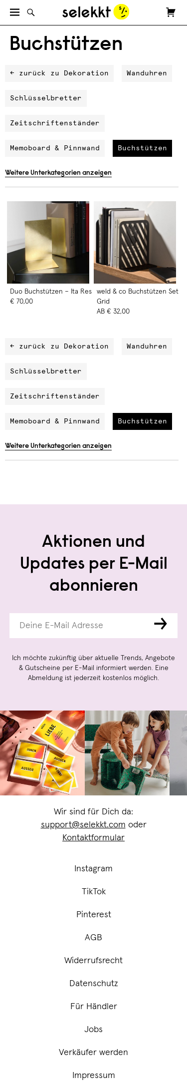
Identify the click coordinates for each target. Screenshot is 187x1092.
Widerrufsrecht (93, 960)
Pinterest (93, 914)
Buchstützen (142, 148)
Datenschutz (93, 983)
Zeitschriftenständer (55, 123)
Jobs (93, 1029)
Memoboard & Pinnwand (55, 148)
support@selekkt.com (83, 824)
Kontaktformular (93, 837)
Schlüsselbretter (46, 98)
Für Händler (93, 1006)
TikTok (94, 891)
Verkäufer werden (93, 1052)
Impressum (93, 1075)
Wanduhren (147, 73)
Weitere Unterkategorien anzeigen (58, 173)
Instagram (93, 868)
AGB (93, 937)
